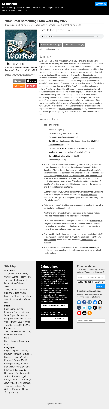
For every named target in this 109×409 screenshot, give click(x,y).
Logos (7, 296)
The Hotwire (19, 334)
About (61, 8)
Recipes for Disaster (13, 318)
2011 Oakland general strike (56, 176)
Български (9, 363)
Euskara (26, 366)
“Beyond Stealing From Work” (60, 187)
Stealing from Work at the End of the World (66, 152)
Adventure (14, 273)
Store (35, 8)
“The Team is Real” (76, 176)
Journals (14, 289)
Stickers (8, 293)
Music (23, 293)
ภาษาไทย (8, 382)
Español (16, 350)
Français (17, 354)
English (7, 350)
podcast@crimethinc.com (24, 76)
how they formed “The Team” (65, 86)
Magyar (7, 370)
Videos (16, 293)
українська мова (22, 382)
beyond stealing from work (70, 109)
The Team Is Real (56, 145)
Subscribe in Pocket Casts (31, 86)
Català (18, 386)
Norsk (25, 389)
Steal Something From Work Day (63, 61)
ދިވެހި (23, 386)
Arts (6, 273)
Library (12, 8)
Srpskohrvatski (23, 373)
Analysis (23, 273)
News (10, 280)
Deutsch (8, 354)
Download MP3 (51, 45)
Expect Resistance (18, 315)
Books (5, 8)
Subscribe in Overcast (19, 86)
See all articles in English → (14, 10)
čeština (17, 366)
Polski (26, 357)
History (22, 277)
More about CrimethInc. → (55, 306)
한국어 (7, 376)
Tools (19, 8)
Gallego (7, 389)
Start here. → (61, 319)
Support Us (101, 4)
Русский (18, 357)
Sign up (100, 286)
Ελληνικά (8, 360)
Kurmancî (16, 389)
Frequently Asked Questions (60, 137)
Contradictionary (21, 312)
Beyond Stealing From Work (60, 156)
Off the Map (24, 325)
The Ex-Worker (11, 331)
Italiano (23, 350)
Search (42, 8)
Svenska (14, 379)
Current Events (11, 277)
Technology (19, 280)
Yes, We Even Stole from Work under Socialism (68, 148)
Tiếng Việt (9, 386)
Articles (8, 270)
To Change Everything (21, 296)
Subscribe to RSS (19, 81)
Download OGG (74, 45)
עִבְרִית (29, 379)
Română (16, 376)
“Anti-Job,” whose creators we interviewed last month (66, 216)
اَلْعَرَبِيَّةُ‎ (24, 376)
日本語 (24, 360)
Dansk (22, 379)
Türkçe (15, 370)
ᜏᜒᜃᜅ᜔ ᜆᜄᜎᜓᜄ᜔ (11, 392)
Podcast (8, 328)
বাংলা (6, 379)
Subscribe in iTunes (31, 81)
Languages (52, 8)
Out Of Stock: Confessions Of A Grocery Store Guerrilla (71, 141)
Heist (91, 197)
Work (100, 234)
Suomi (17, 360)
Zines (6, 289)
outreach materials (89, 195)
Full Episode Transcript (49, 49)
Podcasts (27, 8)
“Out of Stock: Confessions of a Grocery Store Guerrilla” (76, 170)
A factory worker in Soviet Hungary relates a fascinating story (72, 89)
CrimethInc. (10, 3)
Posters (23, 289)
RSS (13, 270)
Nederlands (9, 373)
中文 (18, 363)
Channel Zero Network (87, 247)
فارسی (22, 370)
